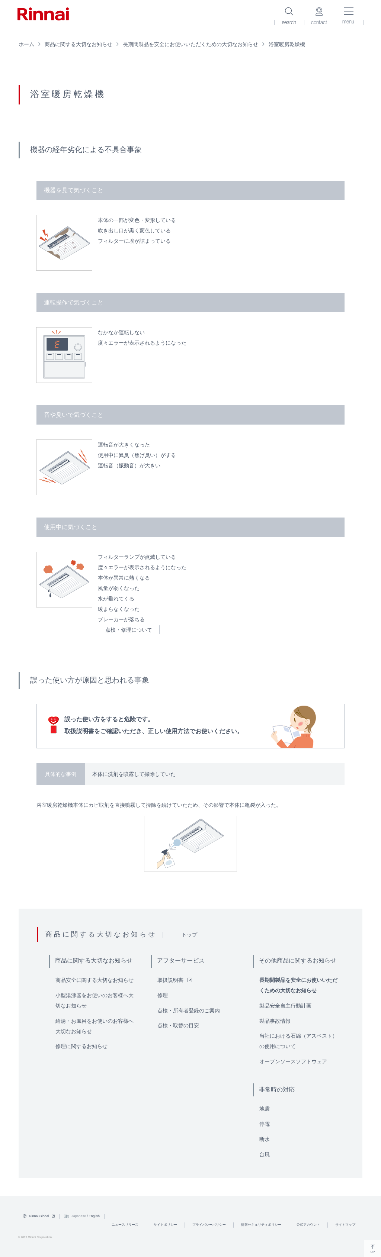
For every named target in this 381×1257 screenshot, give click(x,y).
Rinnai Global (39, 1216)
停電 (264, 1124)
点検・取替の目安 (178, 1025)
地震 (264, 1109)
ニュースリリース (125, 1225)
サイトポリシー (165, 1225)
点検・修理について (128, 630)
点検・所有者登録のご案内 (188, 1010)
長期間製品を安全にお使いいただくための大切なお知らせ (190, 44)
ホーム (26, 44)
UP (372, 1249)
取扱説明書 (174, 980)
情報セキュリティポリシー (261, 1225)
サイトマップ (345, 1225)
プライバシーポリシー (209, 1225)
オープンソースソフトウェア (293, 1061)
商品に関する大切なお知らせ (78, 44)
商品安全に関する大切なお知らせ (94, 980)
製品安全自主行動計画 (285, 1006)
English (94, 1216)
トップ (189, 935)
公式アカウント (308, 1225)
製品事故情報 (275, 1021)
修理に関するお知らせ (81, 1046)
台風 (264, 1154)
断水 (264, 1139)
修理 (162, 995)
